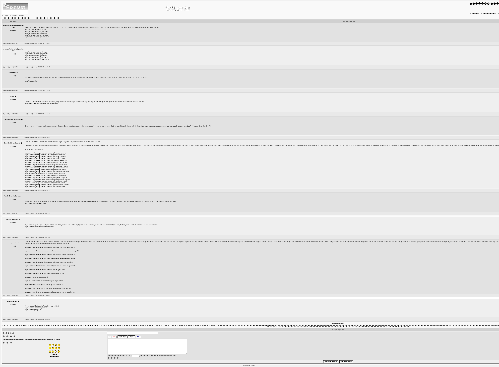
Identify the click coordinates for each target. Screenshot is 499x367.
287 (387, 326)
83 (184, 325)
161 (410, 325)
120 (285, 325)
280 (365, 326)
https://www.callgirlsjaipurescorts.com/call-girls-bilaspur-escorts (46, 162)
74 (163, 325)
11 (19, 325)
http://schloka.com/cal (32, 33)
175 (453, 325)
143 (355, 325)
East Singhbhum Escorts (12, 143)
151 (379, 325)
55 (120, 325)
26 (53, 325)
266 (323, 326)
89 (198, 325)
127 (306, 325)
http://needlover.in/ (31, 81)
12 (21, 325)
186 (486, 325)
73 (161, 325)
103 (233, 325)
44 (95, 325)
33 (69, 325)
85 (189, 325)
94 (209, 325)
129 (312, 325)
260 (304, 326)
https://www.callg (30, 164)
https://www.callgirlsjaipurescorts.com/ (37, 155)
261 (307, 326)
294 (408, 326)
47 (102, 325)
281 (368, 326)
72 (159, 325)
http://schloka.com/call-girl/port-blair (36, 31)
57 (124, 325)
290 (396, 326)
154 (388, 325)
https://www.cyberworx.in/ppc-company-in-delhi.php (42, 103)
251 (277, 326)
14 (26, 325)
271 (338, 326)
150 (376, 325)
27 (56, 325)
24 (49, 325)
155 (392, 325)
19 (37, 325)
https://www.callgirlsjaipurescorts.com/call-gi (39, 185)
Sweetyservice (12, 243)
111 (257, 325)
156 (395, 325)
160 (407, 325)
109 (251, 325)
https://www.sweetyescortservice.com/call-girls (40, 255)
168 (431, 325)
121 (288, 325)
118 (279, 325)
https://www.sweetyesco (33, 251)
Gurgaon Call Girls (12, 219)
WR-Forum (251, 365)
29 (60, 325)
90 (200, 325)
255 (289, 326)
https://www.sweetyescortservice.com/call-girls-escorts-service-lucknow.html (50, 247)
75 (166, 325)
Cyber (12, 96)
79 (175, 325)
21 (42, 325)
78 (173, 325)
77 (170, 325)
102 (230, 325)
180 (468, 325)
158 (401, 325)
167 (428, 325)
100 (224, 325)
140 (346, 325)
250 (274, 326)
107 (245, 325)
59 (129, 325)
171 (440, 325)
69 (152, 325)
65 (143, 325)
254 (286, 326)
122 (291, 325)
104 (236, 325)
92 (205, 325)
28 (58, 325)
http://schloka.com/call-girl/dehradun (37, 37)
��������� (488, 13)
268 (329, 326)
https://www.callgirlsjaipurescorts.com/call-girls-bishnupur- (44, 166)
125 (300, 325)
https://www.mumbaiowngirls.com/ (36, 308)
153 (385, 325)
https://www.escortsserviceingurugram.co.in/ (39, 227)
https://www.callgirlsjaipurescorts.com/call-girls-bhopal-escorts (45, 153)
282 (371, 326)
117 (275, 325)
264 (316, 326)
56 (122, 325)
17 (33, 325)
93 (207, 325)
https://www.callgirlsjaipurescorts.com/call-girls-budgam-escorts (46, 177)
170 (437, 325)
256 (292, 326)
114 (266, 325)
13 (24, 325)
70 (154, 325)
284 (377, 326)
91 (202, 325)
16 (31, 325)
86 (191, 325)
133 (324, 325)
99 (221, 325)
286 (384, 326)
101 (227, 325)
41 (88, 325)
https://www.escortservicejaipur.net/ (36, 277)
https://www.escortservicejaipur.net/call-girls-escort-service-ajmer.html (48, 288)
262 (310, 326)
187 (489, 325)
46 (99, 325)
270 (335, 326)
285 (381, 326)
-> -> (32, 18)
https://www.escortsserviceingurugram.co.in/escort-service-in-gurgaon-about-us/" (164, 126)
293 (405, 326)
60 (131, 325)
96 (214, 325)
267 (326, 326)
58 (127, 325)
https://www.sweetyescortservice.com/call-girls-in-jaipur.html (44, 273)
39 (83, 325)
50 (108, 325)
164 (419, 325)
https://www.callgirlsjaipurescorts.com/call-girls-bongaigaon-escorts (47, 172)
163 (416, 325)
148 (370, 325)
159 (404, 325)
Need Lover (12, 72)
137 (337, 325)
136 (333, 325)
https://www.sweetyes (32, 292)
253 (283, 326)
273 (344, 326)
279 (362, 326)
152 (382, 325)
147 (367, 325)
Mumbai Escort (12, 301)
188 (492, 325)
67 (147, 325)
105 (239, 325)
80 (177, 325)
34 (72, 325)
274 (347, 326)
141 (349, 325)
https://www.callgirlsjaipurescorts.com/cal (38, 160)
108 (248, 325)
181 (471, 325)
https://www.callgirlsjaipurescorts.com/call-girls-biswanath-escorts (46, 168)
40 (86, 325)
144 (358, 325)
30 (63, 325)
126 (303, 325)
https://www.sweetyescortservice (35, 266)
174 (450, 325)
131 (318, 325)
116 (272, 325)
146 (364, 325)
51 (111, 325)
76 (168, 325)
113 (263, 325)
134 (327, 325)
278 (359, 326)
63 (138, 325)
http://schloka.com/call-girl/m (34, 56)
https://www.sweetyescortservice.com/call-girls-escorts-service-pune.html (49, 262)
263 (313, 326)
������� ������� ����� (17, 18)
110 (254, 325)
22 (44, 325)
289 (393, 326)
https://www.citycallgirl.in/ (33, 310)
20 (40, 325)
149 (373, 325)
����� (474, 13)
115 (269, 325)
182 (474, 325)
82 (182, 325)
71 (157, 325)
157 (398, 325)
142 (352, 325)
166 (425, 325)
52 (113, 325)
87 (193, 325)
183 (477, 325)
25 (51, 325)
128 (309, 325)
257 (295, 326)
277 (356, 326)
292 (402, 326)
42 (90, 325)
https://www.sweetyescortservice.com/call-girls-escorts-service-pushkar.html (50, 258)
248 (268, 326)
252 (280, 326)
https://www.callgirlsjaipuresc (34, 179)
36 (76, 325)
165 (422, 325)
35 (74, 325)
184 (480, 325)
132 (321, 325)
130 (315, 325)
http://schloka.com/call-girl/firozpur (36, 29)
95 (212, 325)
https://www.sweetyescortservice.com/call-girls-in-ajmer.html (45, 270)
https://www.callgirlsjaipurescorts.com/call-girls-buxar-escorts (45, 186)
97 (216, 325)
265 (319, 326)
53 (115, 325)
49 (106, 325)
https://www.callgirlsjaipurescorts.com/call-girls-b (41, 175)
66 (145, 325)
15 (28, 325)
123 (294, 325)
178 (462, 325)
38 (81, 325)
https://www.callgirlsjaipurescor (35, 170)
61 (134, 325)
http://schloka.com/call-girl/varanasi (36, 35)
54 (118, 325)
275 (350, 326)
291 (399, 326)
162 (413, 325)
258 (298, 326)
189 (495, 325)
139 (343, 325)
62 (136, 325)
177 (459, 325)
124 (297, 325)
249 (271, 326)
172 (443, 325)
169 (434, 325)
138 (340, 325)
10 (17, 325)
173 (446, 325)
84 (186, 325)
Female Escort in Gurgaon (12, 196)
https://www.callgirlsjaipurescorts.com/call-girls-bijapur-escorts (45, 157)
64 (141, 325)
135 (330, 325)
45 (97, 325)
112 (260, 325)
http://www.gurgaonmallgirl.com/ (35, 203)
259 (301, 326)
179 (465, 325)
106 (242, 325)
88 (196, 325)
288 (390, 326)
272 (341, 326)
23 (47, 325)
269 (332, 326)
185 (483, 325)
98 (218, 325)
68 (150, 325)
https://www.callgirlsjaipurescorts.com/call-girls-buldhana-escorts (46, 181)
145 (361, 325)
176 (456, 325)
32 (67, 325)
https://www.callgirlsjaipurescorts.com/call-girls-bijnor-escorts (45, 158)
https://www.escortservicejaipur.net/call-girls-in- (40, 284)
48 (104, 325)
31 (65, 325)
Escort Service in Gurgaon (12, 119)
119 (282, 325)
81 (180, 325)
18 (35, 325)
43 (92, 325)
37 (79, 325)
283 (375, 326)
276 (353, 326)
